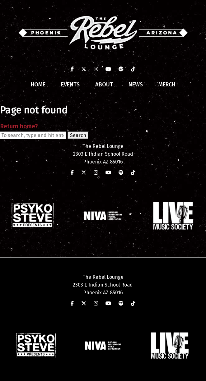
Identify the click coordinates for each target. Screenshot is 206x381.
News (136, 84)
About (104, 84)
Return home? (19, 126)
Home (38, 84)
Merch (166, 84)
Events (70, 84)
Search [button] (78, 135)
